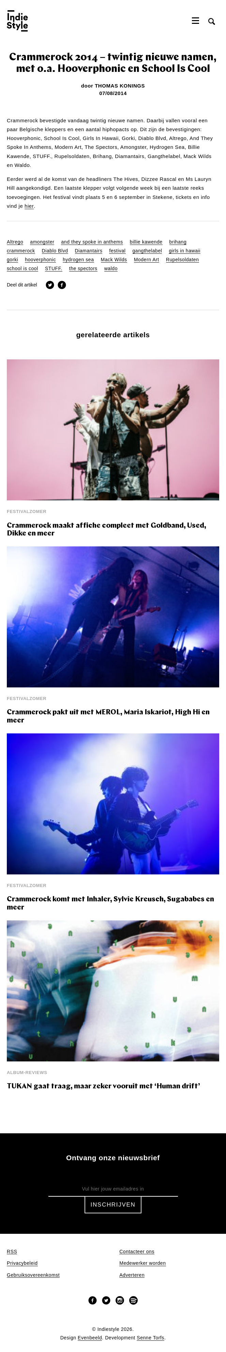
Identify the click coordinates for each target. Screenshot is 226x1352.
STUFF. (53, 268)
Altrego (15, 242)
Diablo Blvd (55, 250)
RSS (12, 1251)
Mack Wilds (114, 259)
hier (29, 206)
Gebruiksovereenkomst (33, 1275)
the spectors (83, 268)
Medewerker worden (142, 1263)
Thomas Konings (120, 86)
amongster (42, 242)
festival (117, 250)
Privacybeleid (22, 1263)
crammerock (21, 250)
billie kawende (146, 242)
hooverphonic (40, 259)
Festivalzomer (26, 511)
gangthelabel (147, 250)
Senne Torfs (150, 1337)
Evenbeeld (90, 1337)
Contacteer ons (136, 1251)
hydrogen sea (78, 259)
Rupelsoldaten (182, 259)
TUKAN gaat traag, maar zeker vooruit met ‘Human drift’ (103, 1086)
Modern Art (146, 259)
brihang (178, 242)
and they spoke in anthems (92, 242)
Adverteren (132, 1275)
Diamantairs (89, 250)
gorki (12, 259)
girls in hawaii (184, 250)
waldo (111, 268)
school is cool (22, 268)
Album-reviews (27, 1072)
